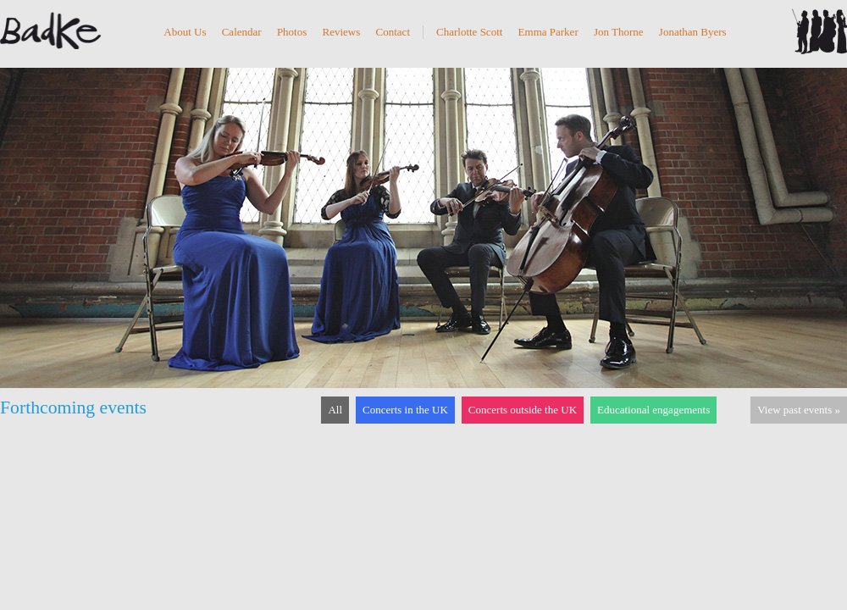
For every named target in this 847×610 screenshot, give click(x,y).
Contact (393, 31)
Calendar (242, 31)
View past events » (798, 409)
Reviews (342, 31)
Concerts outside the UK (522, 409)
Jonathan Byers (693, 31)
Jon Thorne (619, 31)
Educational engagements (653, 409)
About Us (184, 31)
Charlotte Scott (469, 31)
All (335, 409)
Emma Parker (548, 31)
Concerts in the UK (405, 409)
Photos (292, 31)
